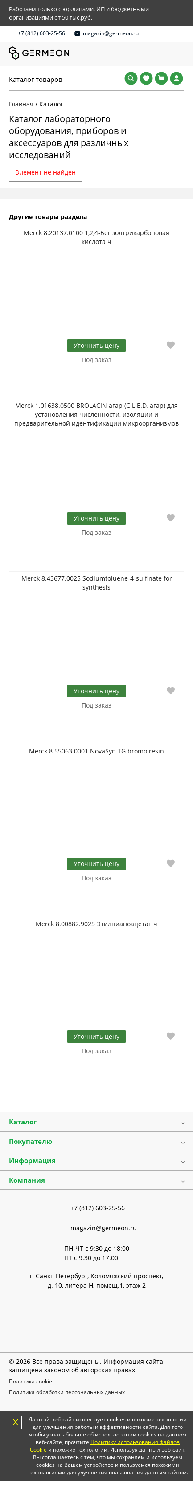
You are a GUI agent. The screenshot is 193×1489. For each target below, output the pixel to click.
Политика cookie (30, 1381)
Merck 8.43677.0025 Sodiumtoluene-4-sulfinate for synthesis (96, 582)
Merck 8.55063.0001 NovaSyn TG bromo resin (96, 751)
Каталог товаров (35, 79)
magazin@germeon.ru (111, 33)
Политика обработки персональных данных (67, 1392)
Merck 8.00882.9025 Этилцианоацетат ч (96, 923)
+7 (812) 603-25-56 (41, 33)
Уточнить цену (96, 345)
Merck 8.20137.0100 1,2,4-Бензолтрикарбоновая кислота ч (96, 237)
